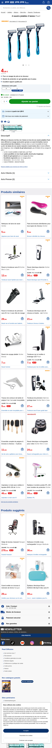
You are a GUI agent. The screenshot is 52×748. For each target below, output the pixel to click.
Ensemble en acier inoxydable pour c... (12, 410)
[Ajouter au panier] (29, 101)
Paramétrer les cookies (26, 735)
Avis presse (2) (8, 179)
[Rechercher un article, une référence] (26, 8)
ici (7, 725)
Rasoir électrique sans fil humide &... (38, 280)
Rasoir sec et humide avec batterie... (12, 323)
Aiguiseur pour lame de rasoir (10, 236)
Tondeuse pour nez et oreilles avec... (38, 367)
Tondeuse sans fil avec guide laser (37, 410)
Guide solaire (8, 671)
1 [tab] (23, 65)
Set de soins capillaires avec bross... (12, 454)
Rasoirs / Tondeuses (34, 12)
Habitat (9, 12)
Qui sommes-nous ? (9, 653)
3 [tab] (29, 65)
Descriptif (5, 136)
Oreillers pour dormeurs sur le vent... (12, 598)
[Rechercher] (48, 8)
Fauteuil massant (6, 554)
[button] (25, 111)
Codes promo (8, 666)
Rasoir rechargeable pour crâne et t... (38, 454)
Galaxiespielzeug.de (9, 700)
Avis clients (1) (8, 173)
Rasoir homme (5, 367)
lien (6, 715)
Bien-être (23, 12)
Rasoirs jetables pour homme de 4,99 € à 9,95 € (14, 166)
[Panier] (48, 2)
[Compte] (43, 2)
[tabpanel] (26, 43)
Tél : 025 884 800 (11, 608)
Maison (16, 12)
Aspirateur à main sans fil (8, 497)
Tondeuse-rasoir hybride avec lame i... (12, 280)
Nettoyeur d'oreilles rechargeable (37, 554)
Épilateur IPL (31, 497)
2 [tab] (26, 65)
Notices (6, 668)
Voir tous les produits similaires (9, 502)
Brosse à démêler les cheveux (36, 236)
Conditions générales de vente (12, 658)
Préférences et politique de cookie (13, 663)
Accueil (3, 12)
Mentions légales (9, 661)
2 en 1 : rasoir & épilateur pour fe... (37, 598)
